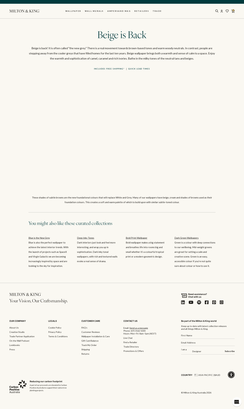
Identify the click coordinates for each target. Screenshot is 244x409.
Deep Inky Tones (85, 237)
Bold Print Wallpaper (136, 237)
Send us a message (138, 328)
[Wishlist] (227, 11)
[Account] (221, 11)
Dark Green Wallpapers (186, 237)
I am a (184, 349)
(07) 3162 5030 (138, 330)
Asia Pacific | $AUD (207, 375)
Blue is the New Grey (39, 237)
